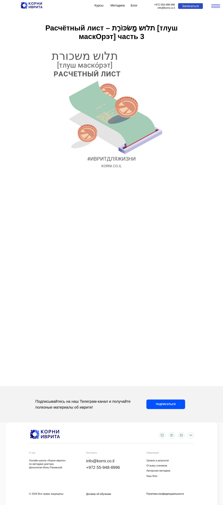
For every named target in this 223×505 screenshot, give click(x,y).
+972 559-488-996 (164, 4)
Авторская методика (158, 470)
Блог (134, 5)
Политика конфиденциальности (165, 493)
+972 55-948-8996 (103, 467)
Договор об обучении (98, 494)
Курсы (99, 5)
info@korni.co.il (166, 8)
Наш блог (151, 476)
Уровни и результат (157, 460)
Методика (117, 5)
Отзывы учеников (156, 465)
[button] (190, 6)
